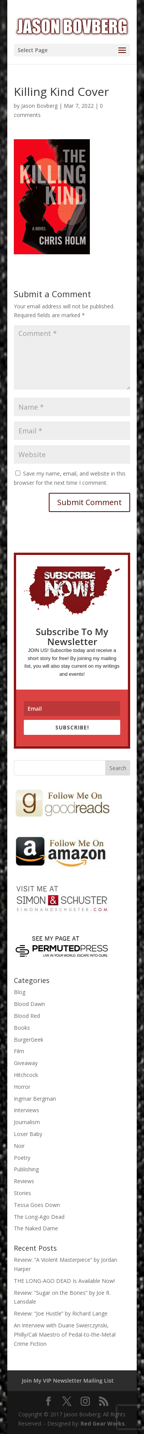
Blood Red (27, 1015)
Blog (19, 992)
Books (22, 1027)
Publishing (26, 1169)
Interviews (26, 1110)
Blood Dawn (29, 1004)
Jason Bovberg (39, 105)
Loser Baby (28, 1134)
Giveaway (26, 1063)
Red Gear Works (103, 1423)
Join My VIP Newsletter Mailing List (68, 1380)
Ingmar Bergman (35, 1098)
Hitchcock (26, 1074)
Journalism (27, 1122)
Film (19, 1051)
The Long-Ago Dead (39, 1216)
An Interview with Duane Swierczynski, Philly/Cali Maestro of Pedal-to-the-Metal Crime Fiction (65, 1334)
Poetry (22, 1157)
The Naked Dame (36, 1228)
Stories (22, 1193)
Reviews (24, 1181)
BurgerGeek (28, 1039)
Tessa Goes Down (37, 1204)
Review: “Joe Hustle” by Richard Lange (61, 1313)
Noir (19, 1145)
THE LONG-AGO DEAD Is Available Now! (64, 1280)
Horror (22, 1086)
